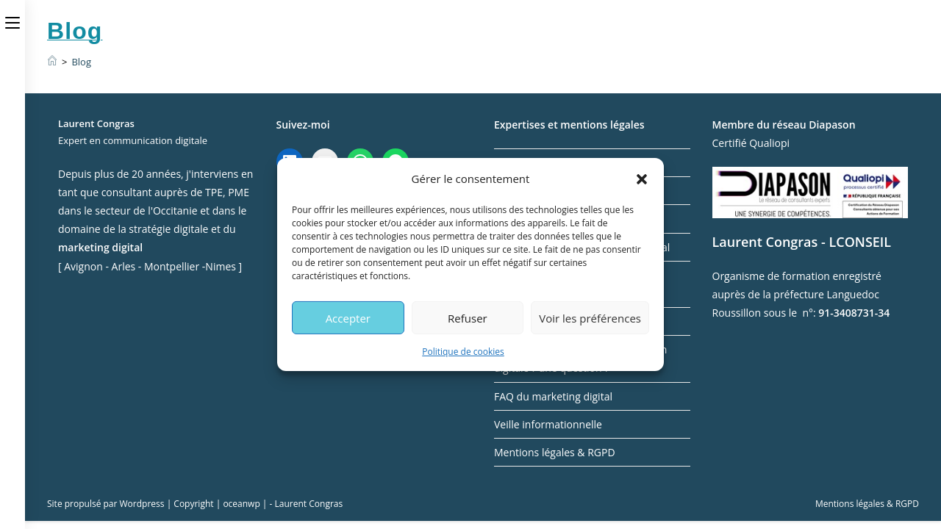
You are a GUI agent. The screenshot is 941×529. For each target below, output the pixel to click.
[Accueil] (52, 61)
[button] (641, 178)
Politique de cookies (463, 351)
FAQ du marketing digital (553, 396)
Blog (81, 61)
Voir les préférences (590, 317)
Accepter (348, 317)
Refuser (467, 317)
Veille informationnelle (548, 424)
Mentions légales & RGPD (554, 452)
